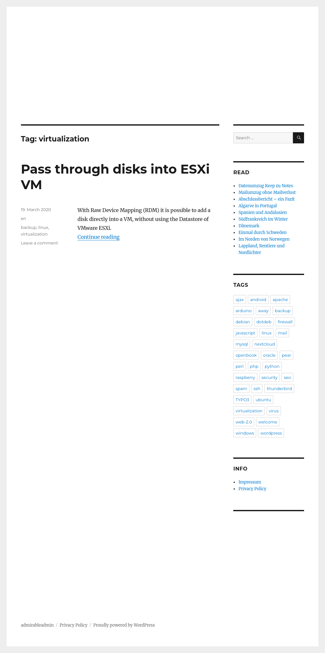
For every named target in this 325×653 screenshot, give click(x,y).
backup (28, 227)
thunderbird (279, 388)
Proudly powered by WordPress (124, 625)
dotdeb (263, 321)
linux (43, 227)
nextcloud (264, 344)
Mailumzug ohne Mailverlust (266, 192)
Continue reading (98, 237)
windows (244, 433)
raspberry (245, 377)
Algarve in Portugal (257, 206)
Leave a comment (39, 242)
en (23, 218)
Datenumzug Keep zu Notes (265, 186)
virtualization (34, 234)
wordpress (271, 433)
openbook (246, 355)
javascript (245, 332)
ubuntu (263, 399)
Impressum (249, 482)
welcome (267, 421)
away (263, 310)
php (254, 366)
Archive (104, 82)
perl (239, 366)
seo (287, 377)
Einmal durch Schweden (262, 232)
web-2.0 (243, 421)
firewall (285, 321)
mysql (241, 344)
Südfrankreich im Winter (263, 219)
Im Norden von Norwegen (263, 239)
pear (286, 355)
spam (241, 388)
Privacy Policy (252, 488)
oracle (269, 355)
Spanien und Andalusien (262, 212)
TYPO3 (242, 399)
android (258, 299)
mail (282, 332)
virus (274, 410)
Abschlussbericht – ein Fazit (266, 199)
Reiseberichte (68, 82)
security (270, 377)
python (272, 366)
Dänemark (248, 226)
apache (280, 299)
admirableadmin (68, 54)
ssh (257, 388)
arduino (243, 310)
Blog (36, 82)
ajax (239, 299)
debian (242, 321)
